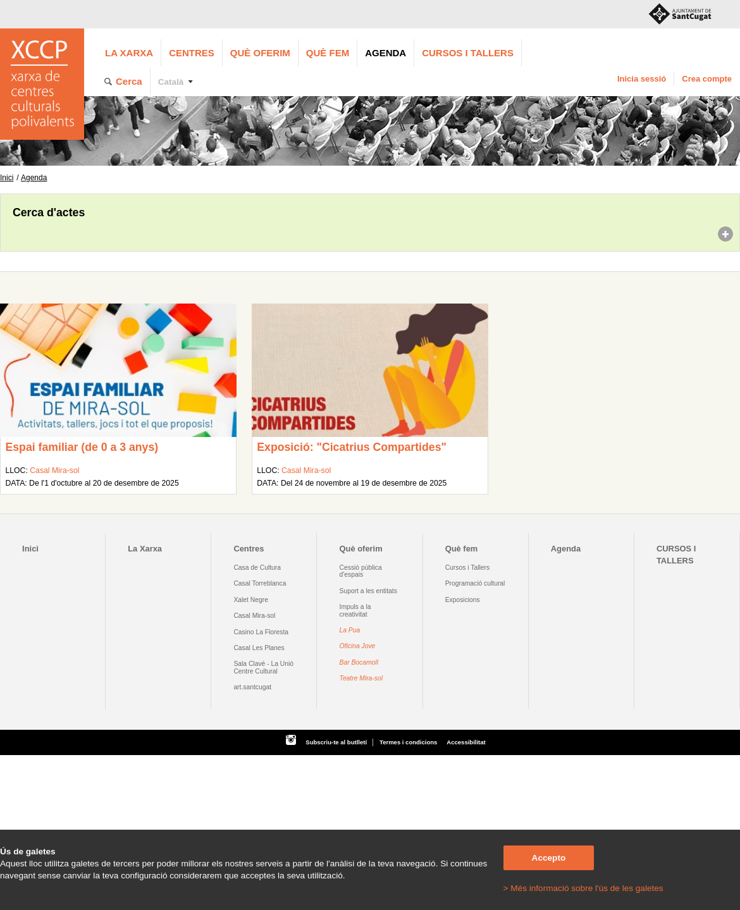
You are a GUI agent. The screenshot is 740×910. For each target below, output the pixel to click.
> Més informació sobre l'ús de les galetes (583, 888)
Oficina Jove (358, 646)
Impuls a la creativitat (355, 610)
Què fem (327, 52)
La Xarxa (129, 52)
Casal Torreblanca (259, 583)
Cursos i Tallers (467, 567)
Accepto (549, 858)
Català (171, 82)
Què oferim (260, 52)
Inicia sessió (641, 78)
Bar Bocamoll (359, 662)
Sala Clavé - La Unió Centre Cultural (263, 667)
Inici (6, 177)
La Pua (350, 630)
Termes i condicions (408, 742)
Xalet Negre (250, 599)
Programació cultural (475, 583)
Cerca (129, 81)
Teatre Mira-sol (361, 678)
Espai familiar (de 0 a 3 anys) (81, 447)
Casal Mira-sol (54, 470)
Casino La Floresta (260, 632)
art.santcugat (252, 687)
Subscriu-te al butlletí (336, 742)
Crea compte (707, 78)
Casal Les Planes (258, 647)
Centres (191, 52)
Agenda (385, 52)
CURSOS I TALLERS (468, 52)
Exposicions (462, 599)
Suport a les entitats (368, 590)
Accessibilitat (466, 742)
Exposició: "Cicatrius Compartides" (352, 447)
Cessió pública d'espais (361, 571)
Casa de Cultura (257, 567)
